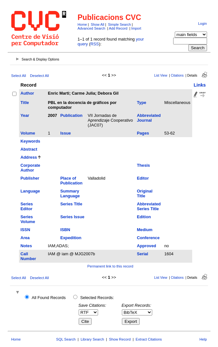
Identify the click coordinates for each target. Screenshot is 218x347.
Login (202, 23)
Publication (71, 115)
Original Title (144, 193)
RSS (94, 44)
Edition (144, 216)
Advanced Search (91, 28)
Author (27, 93)
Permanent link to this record (110, 266)
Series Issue (72, 216)
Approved (146, 245)
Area (25, 237)
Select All (18, 76)
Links (200, 85)
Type (141, 102)
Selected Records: (97, 297)
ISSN (25, 229)
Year (25, 115)
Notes (26, 245)
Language (30, 191)
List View (160, 75)
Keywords (30, 141)
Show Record (120, 339)
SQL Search (66, 339)
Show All (97, 24)
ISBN (65, 229)
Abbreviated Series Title (149, 206)
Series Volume (28, 219)
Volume (28, 133)
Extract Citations (149, 339)
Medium (144, 229)
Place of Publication (71, 180)
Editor (143, 178)
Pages (143, 133)
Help (203, 339)
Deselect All (39, 76)
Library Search (92, 339)
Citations (177, 75)
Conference (148, 237)
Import (136, 28)
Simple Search (119, 24)
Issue (65, 133)
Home (82, 24)
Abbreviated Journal (149, 118)
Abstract (29, 149)
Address (29, 157)
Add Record (118, 28)
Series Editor (27, 206)
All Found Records (48, 297)
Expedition (70, 237)
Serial (142, 253)
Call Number (28, 256)
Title (25, 102)
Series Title (71, 204)
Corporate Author (30, 168)
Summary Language (70, 193)
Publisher (30, 178)
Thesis (143, 165)
